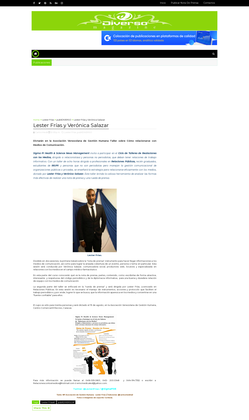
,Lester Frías (70, 132)
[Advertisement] (124, 89)
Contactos (209, 2)
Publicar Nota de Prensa (184, 2)
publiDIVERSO (64, 119)
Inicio (163, 2)
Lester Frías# (48, 402)
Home (36, 119)
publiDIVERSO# (66, 402)
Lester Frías (48, 119)
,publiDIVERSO (84, 132)
